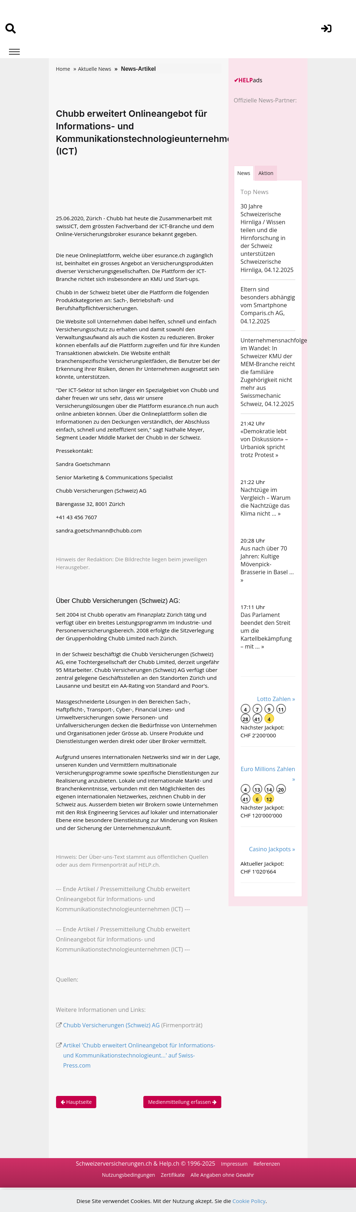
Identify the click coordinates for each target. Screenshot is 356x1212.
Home (63, 68)
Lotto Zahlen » (276, 699)
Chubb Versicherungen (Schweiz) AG (111, 1025)
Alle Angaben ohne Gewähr (222, 1174)
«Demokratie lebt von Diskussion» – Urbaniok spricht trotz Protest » (264, 443)
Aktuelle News (94, 68)
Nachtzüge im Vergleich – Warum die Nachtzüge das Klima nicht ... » (266, 501)
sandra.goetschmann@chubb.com (99, 530)
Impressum (234, 1163)
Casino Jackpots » (272, 849)
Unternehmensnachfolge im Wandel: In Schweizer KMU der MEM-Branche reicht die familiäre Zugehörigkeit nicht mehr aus (274, 364)
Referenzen (266, 1163)
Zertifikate (173, 1174)
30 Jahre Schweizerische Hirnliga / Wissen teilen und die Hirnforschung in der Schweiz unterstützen (263, 230)
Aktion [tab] (265, 173)
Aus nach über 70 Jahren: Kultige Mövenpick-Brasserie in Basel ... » (267, 564)
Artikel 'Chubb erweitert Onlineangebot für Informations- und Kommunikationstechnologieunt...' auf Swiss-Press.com (139, 1055)
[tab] (244, 173)
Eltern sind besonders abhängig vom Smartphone (268, 297)
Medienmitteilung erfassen (182, 1101)
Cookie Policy (248, 1200)
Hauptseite (76, 1101)
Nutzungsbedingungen (128, 1174)
